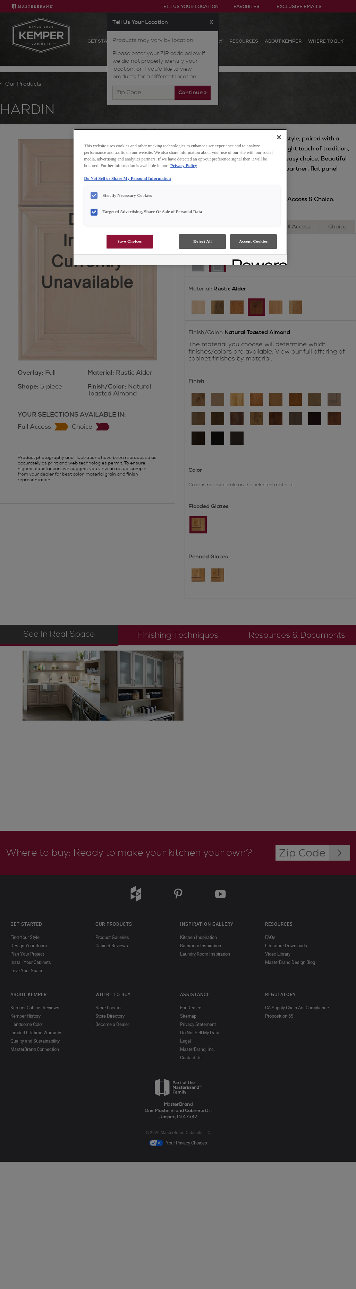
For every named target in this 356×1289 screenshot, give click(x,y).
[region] (180, 197)
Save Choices (129, 241)
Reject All (202, 241)
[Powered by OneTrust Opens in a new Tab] (257, 260)
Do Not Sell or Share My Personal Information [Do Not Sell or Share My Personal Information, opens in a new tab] (127, 178)
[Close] (279, 137)
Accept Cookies (253, 241)
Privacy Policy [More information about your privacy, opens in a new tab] (183, 165)
